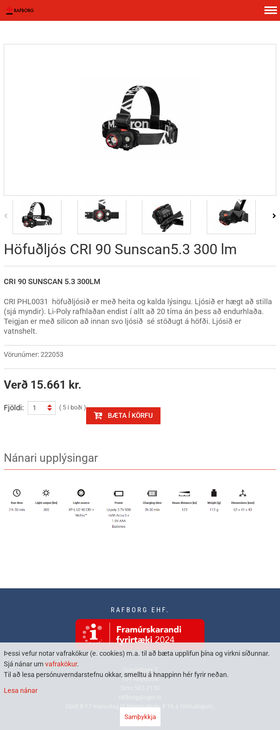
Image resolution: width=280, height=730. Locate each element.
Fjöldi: (14, 407)
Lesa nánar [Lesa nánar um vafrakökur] (21, 690)
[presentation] (6, 215)
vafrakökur (61, 664)
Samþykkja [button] (140, 717)
